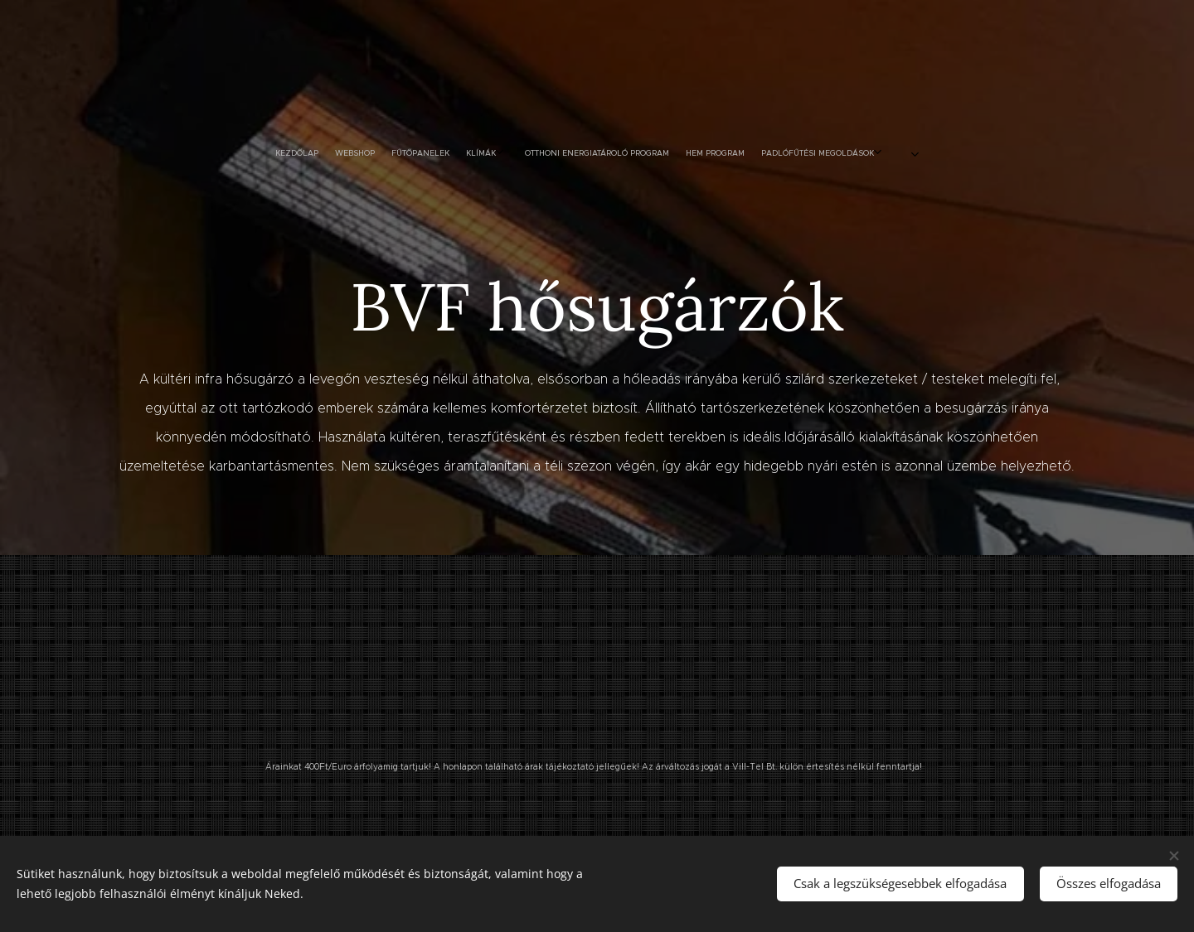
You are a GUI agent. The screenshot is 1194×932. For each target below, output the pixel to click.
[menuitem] (406, 153)
